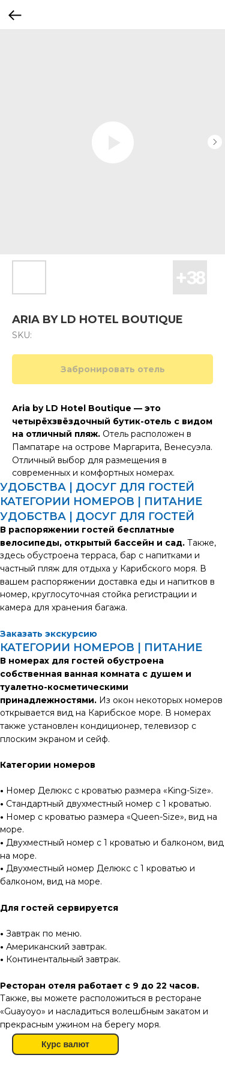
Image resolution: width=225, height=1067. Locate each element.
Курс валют (65, 1044)
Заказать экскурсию (48, 633)
